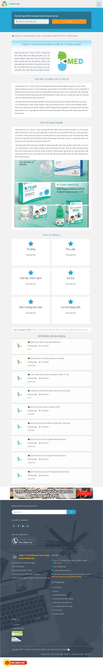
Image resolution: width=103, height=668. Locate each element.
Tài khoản (16, 625)
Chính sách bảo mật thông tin (62, 599)
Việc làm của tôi (18, 628)
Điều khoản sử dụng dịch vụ (62, 602)
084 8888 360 (25, 542)
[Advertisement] (40, 662)
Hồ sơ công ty (57, 610)
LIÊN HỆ (87, 654)
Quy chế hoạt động (59, 595)
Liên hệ (55, 591)
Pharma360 (35, 649)
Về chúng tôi (57, 587)
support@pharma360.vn (62, 570)
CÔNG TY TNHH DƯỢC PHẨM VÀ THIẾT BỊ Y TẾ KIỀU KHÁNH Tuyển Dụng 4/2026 (59, 330)
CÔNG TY (67, 654)
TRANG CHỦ (45, 654)
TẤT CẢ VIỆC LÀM (57, 654)
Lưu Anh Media (62, 649)
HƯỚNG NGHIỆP (77, 654)
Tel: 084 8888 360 (60, 567)
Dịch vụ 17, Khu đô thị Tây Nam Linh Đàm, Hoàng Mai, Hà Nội (70, 562)
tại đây (79, 577)
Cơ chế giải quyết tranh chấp (62, 606)
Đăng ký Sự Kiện (58, 614)
